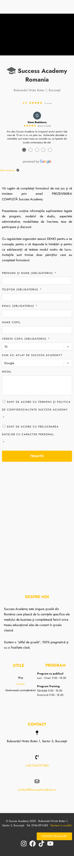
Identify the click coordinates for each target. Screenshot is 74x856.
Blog (20, 677)
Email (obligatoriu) (20, 306)
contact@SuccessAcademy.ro (37, 789)
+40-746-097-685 (37, 765)
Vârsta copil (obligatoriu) (26, 339)
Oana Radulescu (37, 122)
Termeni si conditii (61, 825)
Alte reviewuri (9, 170)
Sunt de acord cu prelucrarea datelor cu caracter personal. (37, 435)
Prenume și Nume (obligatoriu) (29, 273)
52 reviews (48, 103)
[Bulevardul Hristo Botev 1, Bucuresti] (37, 521)
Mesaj (6, 371)
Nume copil (11, 322)
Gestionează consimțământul (20, 690)
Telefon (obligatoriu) (22, 289)
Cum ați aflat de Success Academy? (32, 355)
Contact (20, 684)
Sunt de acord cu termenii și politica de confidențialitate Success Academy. (37, 410)
